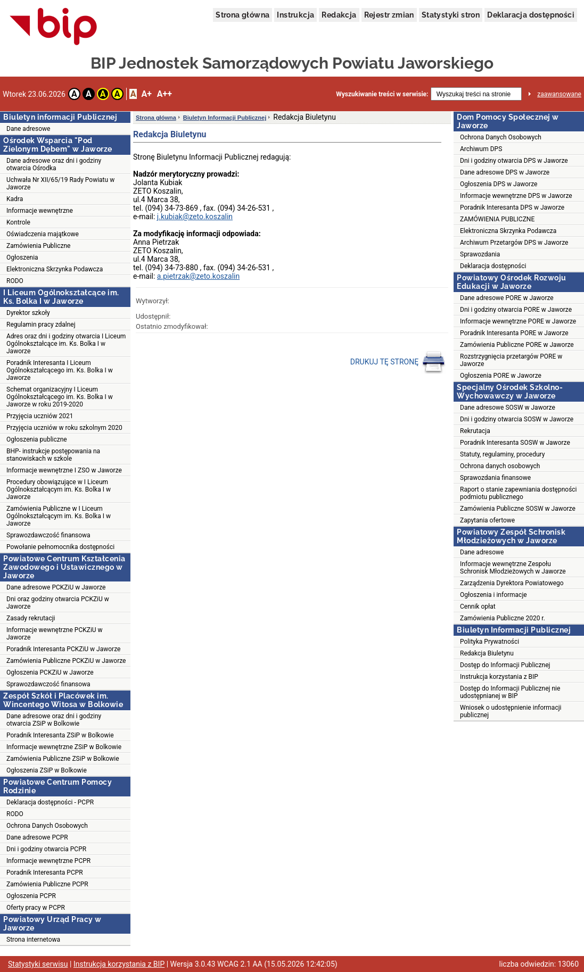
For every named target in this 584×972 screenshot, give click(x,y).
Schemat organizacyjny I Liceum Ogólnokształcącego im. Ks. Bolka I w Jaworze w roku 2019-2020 (59, 397)
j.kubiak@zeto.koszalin (195, 216)
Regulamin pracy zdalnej (41, 324)
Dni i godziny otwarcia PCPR (46, 849)
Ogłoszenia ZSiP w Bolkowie (46, 770)
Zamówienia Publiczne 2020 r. (502, 618)
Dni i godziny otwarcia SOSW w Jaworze (516, 419)
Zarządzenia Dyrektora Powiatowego (512, 583)
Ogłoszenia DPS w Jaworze (498, 184)
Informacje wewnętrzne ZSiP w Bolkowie (63, 747)
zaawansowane (559, 94)
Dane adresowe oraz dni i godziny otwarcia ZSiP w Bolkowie (53, 719)
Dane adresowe (28, 128)
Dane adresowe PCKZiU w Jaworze (55, 587)
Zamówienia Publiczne (38, 246)
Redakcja (339, 15)
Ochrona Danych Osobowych (47, 825)
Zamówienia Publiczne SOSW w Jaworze (517, 508)
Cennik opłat (478, 606)
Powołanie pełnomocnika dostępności (60, 547)
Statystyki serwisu (38, 964)
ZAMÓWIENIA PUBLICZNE (497, 219)
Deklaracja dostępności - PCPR (50, 802)
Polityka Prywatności (489, 641)
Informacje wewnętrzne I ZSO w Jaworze (64, 470)
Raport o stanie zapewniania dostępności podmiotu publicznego (518, 493)
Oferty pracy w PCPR (35, 907)
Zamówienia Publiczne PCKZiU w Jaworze (66, 660)
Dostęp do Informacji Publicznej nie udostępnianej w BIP (510, 692)
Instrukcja (295, 15)
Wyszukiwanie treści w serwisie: (382, 94)
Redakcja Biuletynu (487, 653)
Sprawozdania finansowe (495, 477)
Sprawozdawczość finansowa (48, 535)
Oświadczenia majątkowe (42, 234)
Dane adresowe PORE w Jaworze (507, 298)
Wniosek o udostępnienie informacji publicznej (510, 711)
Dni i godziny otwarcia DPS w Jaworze (514, 160)
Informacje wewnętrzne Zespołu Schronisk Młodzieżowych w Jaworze (513, 567)
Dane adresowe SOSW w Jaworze (507, 407)
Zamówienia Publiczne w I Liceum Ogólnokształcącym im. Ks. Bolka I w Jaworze (58, 516)
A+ (146, 94)
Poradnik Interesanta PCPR (44, 872)
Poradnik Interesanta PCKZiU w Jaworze (63, 649)
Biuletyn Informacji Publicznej (224, 117)
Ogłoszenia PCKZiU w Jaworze (50, 672)
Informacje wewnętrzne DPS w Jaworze (516, 196)
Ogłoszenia (22, 257)
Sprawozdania (480, 254)
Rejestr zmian (389, 15)
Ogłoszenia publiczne (36, 439)
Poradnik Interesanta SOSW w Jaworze (515, 442)
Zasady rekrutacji (30, 618)
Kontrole (18, 222)
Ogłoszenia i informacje (493, 595)
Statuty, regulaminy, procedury (502, 454)
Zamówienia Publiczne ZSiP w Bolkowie (62, 758)
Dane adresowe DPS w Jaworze (504, 172)
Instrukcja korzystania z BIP (499, 676)
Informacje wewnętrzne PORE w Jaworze (518, 321)
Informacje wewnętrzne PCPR (48, 861)
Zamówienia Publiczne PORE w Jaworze (517, 344)
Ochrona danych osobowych (500, 466)
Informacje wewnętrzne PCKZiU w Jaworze (54, 633)
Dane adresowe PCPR (37, 837)
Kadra (14, 199)
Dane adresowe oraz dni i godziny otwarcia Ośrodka (53, 164)
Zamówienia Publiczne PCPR (47, 884)
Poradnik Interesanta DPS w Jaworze (512, 207)
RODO (14, 281)
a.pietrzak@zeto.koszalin (198, 276)
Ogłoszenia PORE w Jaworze (500, 375)
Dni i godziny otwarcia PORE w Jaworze (516, 309)
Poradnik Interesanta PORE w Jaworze (514, 333)
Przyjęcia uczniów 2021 (39, 416)
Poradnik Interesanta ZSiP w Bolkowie (60, 735)
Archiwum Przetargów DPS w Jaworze (514, 242)
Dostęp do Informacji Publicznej (505, 665)
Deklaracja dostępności (530, 15)
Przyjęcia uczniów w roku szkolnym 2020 (64, 427)
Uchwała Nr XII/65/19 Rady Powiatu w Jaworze (60, 183)
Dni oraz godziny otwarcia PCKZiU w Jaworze (57, 602)
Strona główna (242, 15)
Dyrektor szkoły (28, 313)
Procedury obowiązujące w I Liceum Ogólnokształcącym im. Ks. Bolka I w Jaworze (58, 489)
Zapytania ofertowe (487, 520)
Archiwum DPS (481, 149)
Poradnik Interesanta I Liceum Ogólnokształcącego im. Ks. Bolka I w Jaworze (59, 370)
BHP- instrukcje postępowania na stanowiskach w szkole (53, 454)
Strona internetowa (33, 939)
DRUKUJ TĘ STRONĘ (398, 362)
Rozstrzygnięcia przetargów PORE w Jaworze (511, 360)
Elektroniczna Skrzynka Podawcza (54, 269)
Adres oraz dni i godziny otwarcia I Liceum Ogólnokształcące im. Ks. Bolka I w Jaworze (66, 344)
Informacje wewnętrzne (39, 210)
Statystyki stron (451, 15)
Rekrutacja (475, 431)
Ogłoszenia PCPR (31, 896)
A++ (164, 94)
